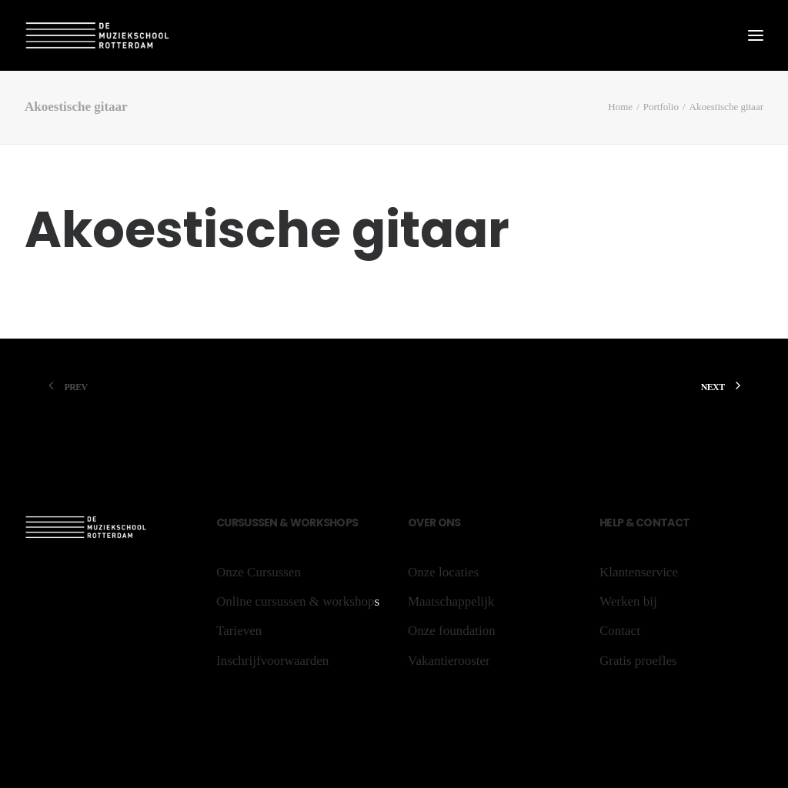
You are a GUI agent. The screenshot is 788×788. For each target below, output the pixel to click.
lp (618, 522)
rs (238, 522)
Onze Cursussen (258, 572)
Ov (416, 522)
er (430, 522)
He (606, 522)
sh (330, 522)
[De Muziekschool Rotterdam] (98, 35)
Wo (300, 522)
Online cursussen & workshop (295, 601)
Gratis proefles (638, 660)
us (251, 522)
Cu (224, 522)
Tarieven (239, 630)
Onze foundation (452, 630)
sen (268, 522)
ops (347, 522)
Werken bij (628, 601)
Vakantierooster (449, 660)
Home (620, 106)
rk (316, 522)
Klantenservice (638, 572)
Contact (662, 522)
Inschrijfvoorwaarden (272, 660)
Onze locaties (443, 572)
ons (448, 522)
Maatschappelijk (451, 601)
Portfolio (661, 106)
